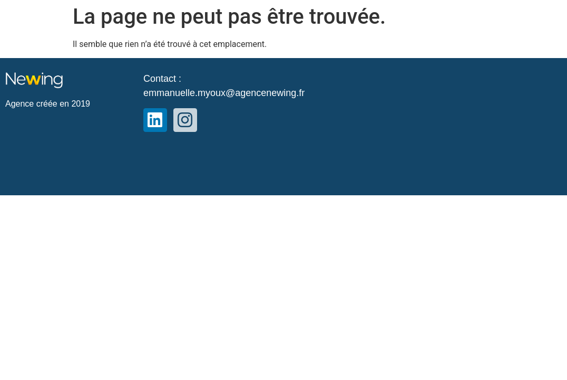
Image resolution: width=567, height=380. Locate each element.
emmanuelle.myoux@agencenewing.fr (224, 93)
